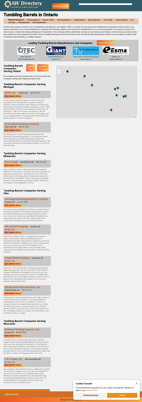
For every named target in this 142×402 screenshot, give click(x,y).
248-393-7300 (23, 127)
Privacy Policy (91, 390)
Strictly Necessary (90, 395)
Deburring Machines (94, 20)
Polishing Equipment (33, 20)
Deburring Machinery (39, 22)
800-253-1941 (10, 229)
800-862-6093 (41, 162)
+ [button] (59, 68)
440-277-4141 (27, 290)
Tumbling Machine (79, 20)
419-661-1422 (10, 261)
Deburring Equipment (63, 20)
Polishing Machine (24, 22)
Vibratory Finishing (121, 20)
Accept (122, 395)
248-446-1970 (35, 93)
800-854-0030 (21, 332)
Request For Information (42, 67)
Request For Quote (60, 6)
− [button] (59, 72)
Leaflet (134, 117)
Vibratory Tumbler (48, 20)
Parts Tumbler (108, 20)
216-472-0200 (22, 202)
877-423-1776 (10, 362)
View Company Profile (13, 96)
